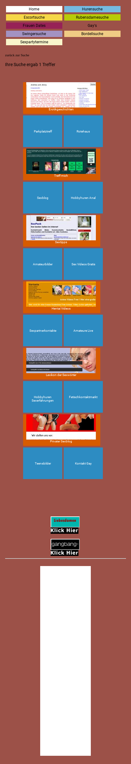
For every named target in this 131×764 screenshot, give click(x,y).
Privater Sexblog (61, 428)
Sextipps (61, 229)
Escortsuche (34, 17)
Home (34, 9)
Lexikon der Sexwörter (61, 362)
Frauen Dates (34, 25)
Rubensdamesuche (92, 17)
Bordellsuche (92, 34)
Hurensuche (92, 9)
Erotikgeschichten (61, 96)
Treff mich (61, 163)
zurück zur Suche (17, 55)
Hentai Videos (61, 295)
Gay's (92, 25)
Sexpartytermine (34, 42)
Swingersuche (34, 34)
